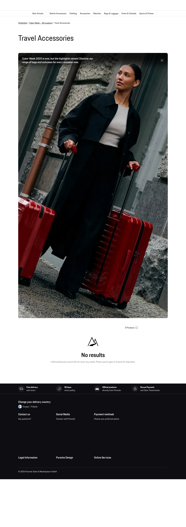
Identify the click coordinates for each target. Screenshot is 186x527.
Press (58, 467)
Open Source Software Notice (31, 495)
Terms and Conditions (27, 467)
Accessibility (23, 506)
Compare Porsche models (105, 492)
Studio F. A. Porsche (64, 477)
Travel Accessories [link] (62, 22)
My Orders (98, 467)
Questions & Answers (103, 472)
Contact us (29, 429)
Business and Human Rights (30, 501)
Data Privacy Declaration (29, 480)
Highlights (22, 22)
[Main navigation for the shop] (93, 13)
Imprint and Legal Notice (29, 485)
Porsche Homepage (102, 477)
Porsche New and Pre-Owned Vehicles (110, 487)
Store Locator (62, 487)
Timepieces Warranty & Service (69, 482)
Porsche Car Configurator (105, 482)
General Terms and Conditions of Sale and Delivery (34, 474)
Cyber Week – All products (40, 22)
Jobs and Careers (63, 472)
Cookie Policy (24, 490)
